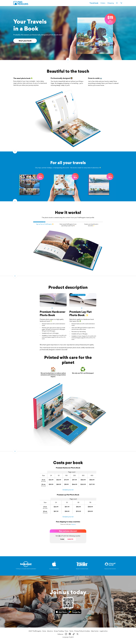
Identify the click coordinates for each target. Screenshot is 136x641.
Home (44, 631)
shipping (73, 524)
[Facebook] (70, 634)
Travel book (93, 3)
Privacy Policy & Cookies (82, 631)
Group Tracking (59, 631)
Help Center (95, 631)
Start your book (25, 40)
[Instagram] (66, 634)
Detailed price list (68, 490)
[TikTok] (74, 634)
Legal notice (103, 631)
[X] (77, 634)
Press (66, 631)
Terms (71, 631)
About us (50, 631)
